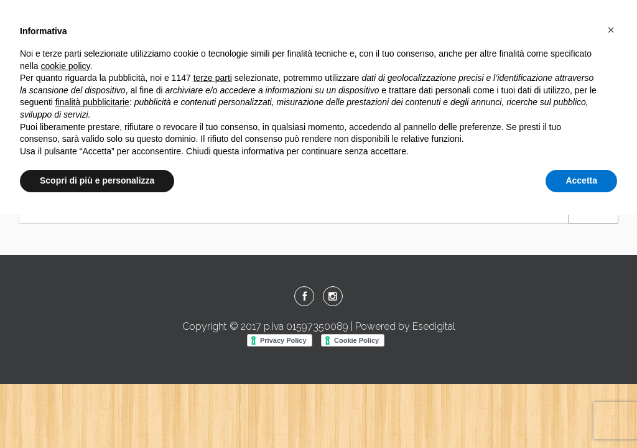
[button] (611, 30)
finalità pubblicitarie (92, 102)
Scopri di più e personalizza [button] (97, 180)
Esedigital (433, 326)
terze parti (212, 78)
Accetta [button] (581, 180)
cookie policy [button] (65, 66)
